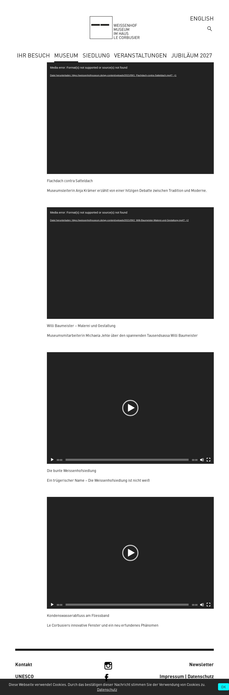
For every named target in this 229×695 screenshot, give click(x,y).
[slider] (127, 460)
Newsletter (201, 664)
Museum (66, 55)
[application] (130, 118)
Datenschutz (107, 689)
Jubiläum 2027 (191, 55)
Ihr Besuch (33, 55)
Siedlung (96, 55)
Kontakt (23, 664)
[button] (130, 408)
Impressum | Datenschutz (187, 676)
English (202, 18)
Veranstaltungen (140, 55)
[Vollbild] (208, 460)
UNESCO (24, 676)
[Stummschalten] (202, 460)
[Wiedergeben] (52, 460)
